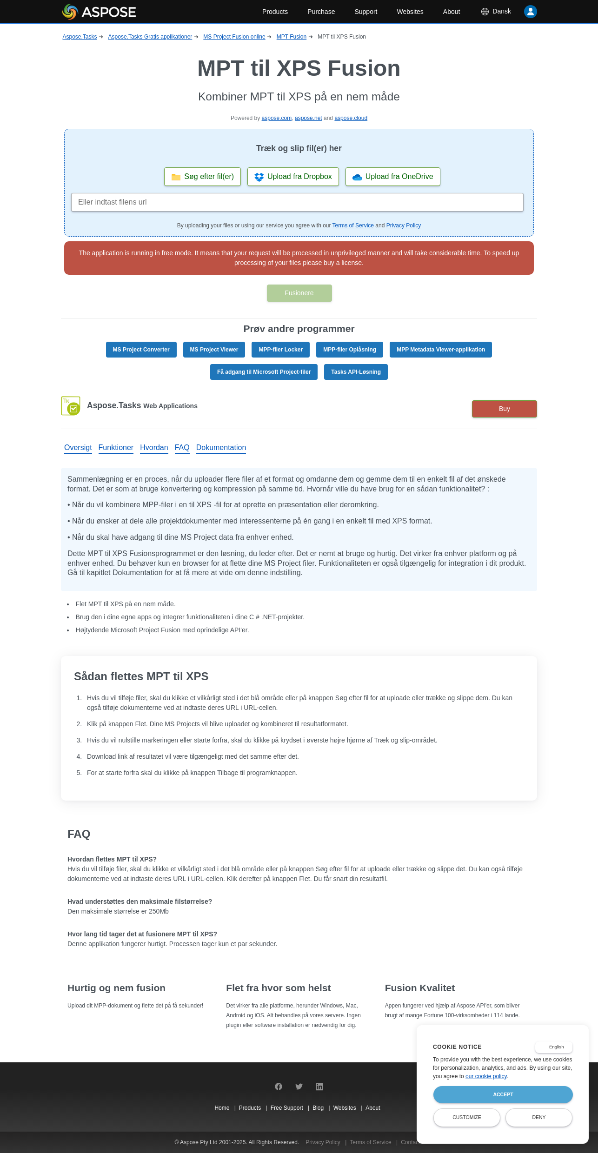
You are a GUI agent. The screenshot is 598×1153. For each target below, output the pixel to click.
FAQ (182, 447)
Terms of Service (353, 225)
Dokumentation (221, 447)
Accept (503, 1094)
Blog (318, 1108)
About (451, 11)
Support (365, 11)
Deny (538, 1117)
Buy (504, 408)
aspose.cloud (350, 118)
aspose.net (308, 118)
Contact (410, 1142)
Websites (410, 11)
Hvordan (154, 447)
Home (222, 1108)
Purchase (321, 11)
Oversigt (78, 447)
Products (275, 11)
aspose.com (277, 118)
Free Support (288, 1108)
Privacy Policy (403, 225)
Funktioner (116, 447)
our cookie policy (486, 1076)
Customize (466, 1117)
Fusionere (299, 293)
